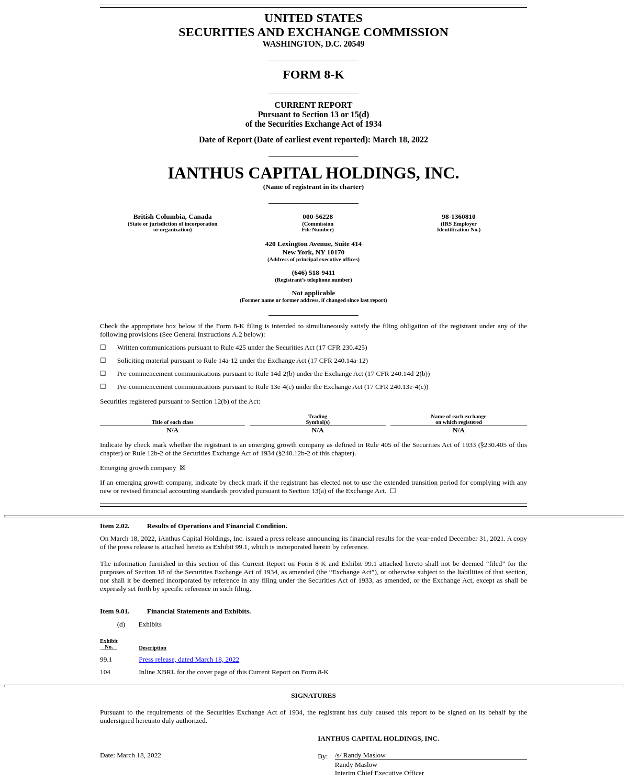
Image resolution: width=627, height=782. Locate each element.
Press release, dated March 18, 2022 (189, 659)
